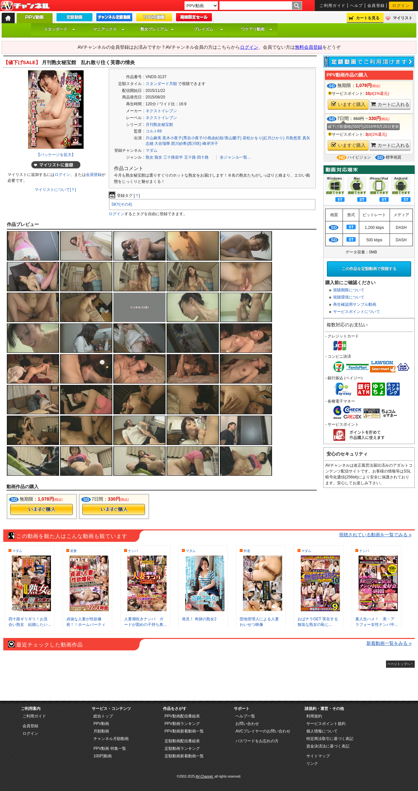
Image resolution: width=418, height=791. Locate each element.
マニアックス (108, 29)
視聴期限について (348, 290)
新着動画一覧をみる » (388, 643)
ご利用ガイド (332, 5)
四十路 (203, 157)
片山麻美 (153, 138)
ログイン (401, 5)
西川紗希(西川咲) (186, 143)
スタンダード (59, 29)
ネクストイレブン (161, 111)
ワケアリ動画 (256, 29)
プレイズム (208, 29)
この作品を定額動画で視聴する (369, 269)
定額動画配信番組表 (182, 741)
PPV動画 (101, 723)
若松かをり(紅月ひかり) (263, 138)
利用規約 (314, 716)
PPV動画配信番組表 (182, 716)
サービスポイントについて (356, 311)
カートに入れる (390, 104)
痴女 (158, 157)
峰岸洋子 (210, 143)
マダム (151, 150)
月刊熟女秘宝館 (159, 124)
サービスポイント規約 (326, 723)
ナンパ (133, 551)
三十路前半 (173, 157)
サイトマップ (318, 756)
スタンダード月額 (161, 83)
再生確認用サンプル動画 (354, 304)
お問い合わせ (247, 723)
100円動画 (102, 756)
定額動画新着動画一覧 (184, 756)
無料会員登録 (308, 47)
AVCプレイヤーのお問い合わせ (262, 731)
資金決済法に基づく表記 (327, 746)
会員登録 (376, 5)
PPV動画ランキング (182, 723)
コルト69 (154, 131)
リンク (312, 763)
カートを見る (367, 18)
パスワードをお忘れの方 (257, 741)
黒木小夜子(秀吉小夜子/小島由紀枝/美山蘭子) (202, 138)
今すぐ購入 (41, 509)
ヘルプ (356, 5)
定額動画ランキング (182, 748)
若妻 (73, 551)
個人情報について (322, 731)
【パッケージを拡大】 (55, 154)
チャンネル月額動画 (111, 738)
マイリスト (402, 18)
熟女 (149, 157)
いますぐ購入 (348, 104)
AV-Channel (25, 6)
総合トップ (103, 716)
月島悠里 (293, 138)
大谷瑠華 (162, 143)
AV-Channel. (205, 776)
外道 (247, 551)
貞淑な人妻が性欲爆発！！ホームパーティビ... (85, 624)
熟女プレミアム (157, 29)
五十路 (190, 157)
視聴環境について (348, 297)
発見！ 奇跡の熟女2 (199, 619)
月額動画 (101, 731)
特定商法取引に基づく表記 (329, 738)
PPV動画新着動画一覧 (184, 731)
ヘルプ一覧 (245, 716)
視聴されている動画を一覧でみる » (375, 534)
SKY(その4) (121, 204)
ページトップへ (398, 664)
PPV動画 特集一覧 (109, 748)
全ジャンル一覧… (235, 157)
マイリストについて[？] (55, 189)
